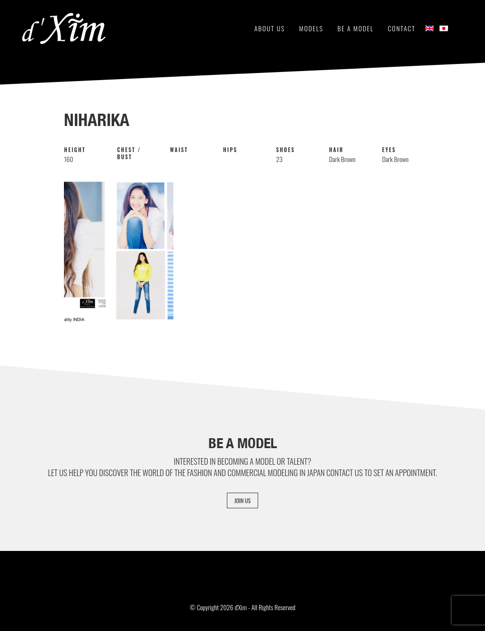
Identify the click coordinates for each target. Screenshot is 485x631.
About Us (269, 28)
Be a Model (356, 28)
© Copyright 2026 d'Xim (217, 607)
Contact (401, 28)
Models (311, 28)
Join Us (242, 500)
